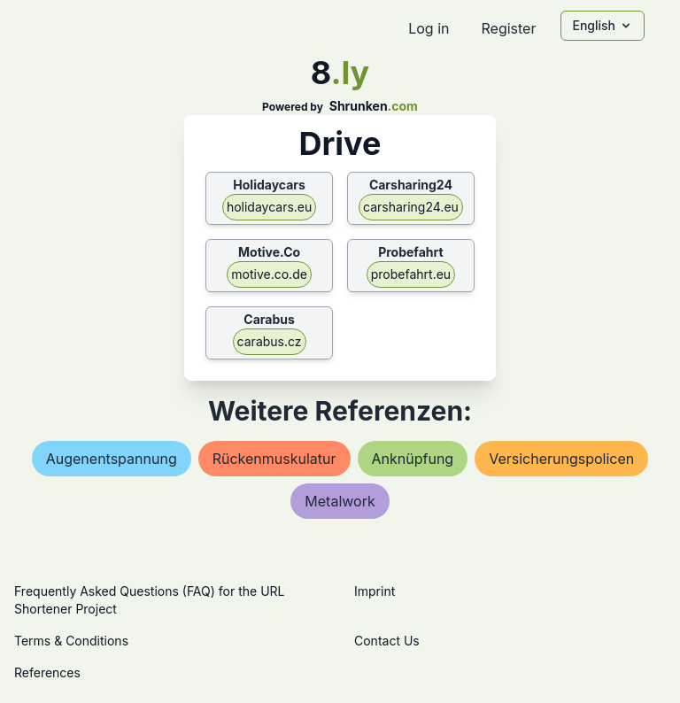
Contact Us (387, 640)
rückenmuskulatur (274, 458)
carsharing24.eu (411, 206)
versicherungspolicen (561, 458)
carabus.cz (269, 341)
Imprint (374, 591)
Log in (428, 28)
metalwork (340, 501)
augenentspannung (111, 458)
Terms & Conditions (71, 640)
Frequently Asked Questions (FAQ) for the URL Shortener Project (149, 599)
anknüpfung (413, 458)
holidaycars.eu (269, 206)
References (47, 672)
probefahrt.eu (411, 274)
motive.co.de (269, 274)
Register (508, 28)
